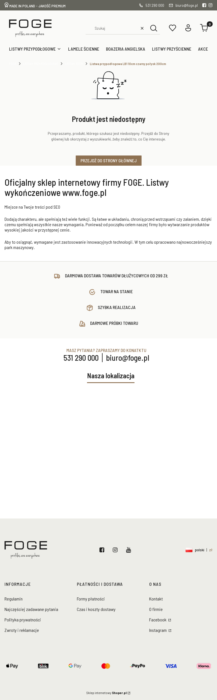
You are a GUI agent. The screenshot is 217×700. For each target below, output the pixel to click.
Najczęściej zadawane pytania (31, 609)
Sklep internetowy (106, 693)
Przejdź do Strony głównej (109, 160)
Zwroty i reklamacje (22, 630)
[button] (154, 28)
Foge (12, 64)
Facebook (103, 550)
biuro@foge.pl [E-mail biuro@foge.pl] (127, 357)
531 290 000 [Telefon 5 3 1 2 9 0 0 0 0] (81, 357)
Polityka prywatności (23, 619)
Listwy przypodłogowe (40, 64)
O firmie (156, 609)
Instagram (116, 550)
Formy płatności (91, 598)
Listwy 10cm (74, 64)
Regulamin (14, 598)
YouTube (129, 550)
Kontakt (156, 598)
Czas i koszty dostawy (96, 609)
